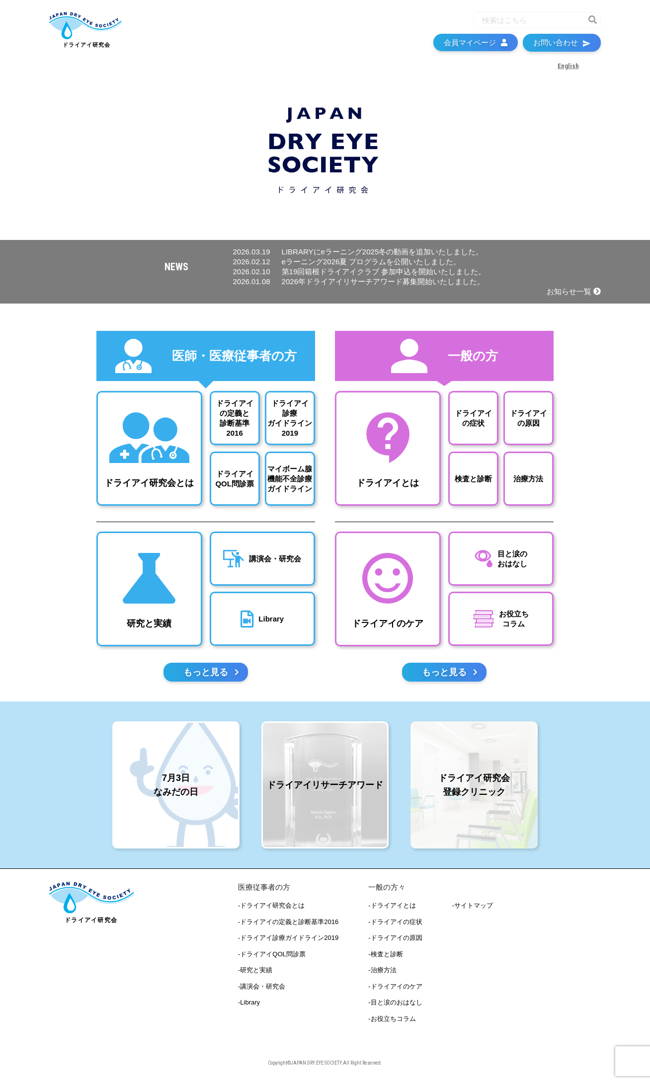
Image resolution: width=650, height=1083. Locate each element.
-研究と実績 (255, 971)
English (567, 70)
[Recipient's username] (528, 24)
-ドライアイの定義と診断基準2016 (288, 923)
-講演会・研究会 (261, 987)
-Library (249, 1003)
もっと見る (211, 673)
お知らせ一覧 (574, 291)
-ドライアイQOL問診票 (272, 955)
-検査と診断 (385, 955)
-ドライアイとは (391, 907)
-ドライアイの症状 (395, 923)
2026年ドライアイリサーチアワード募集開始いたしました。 (359, 281)
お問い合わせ (561, 46)
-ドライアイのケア (395, 987)
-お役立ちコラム (391, 1019)
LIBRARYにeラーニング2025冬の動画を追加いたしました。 (358, 251)
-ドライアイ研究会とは (271, 907)
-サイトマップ (472, 907)
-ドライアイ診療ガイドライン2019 (288, 939)
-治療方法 (382, 971)
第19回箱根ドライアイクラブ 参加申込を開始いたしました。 (359, 271)
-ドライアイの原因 (395, 939)
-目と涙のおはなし (395, 1003)
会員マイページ (475, 46)
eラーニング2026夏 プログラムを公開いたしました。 (347, 261)
